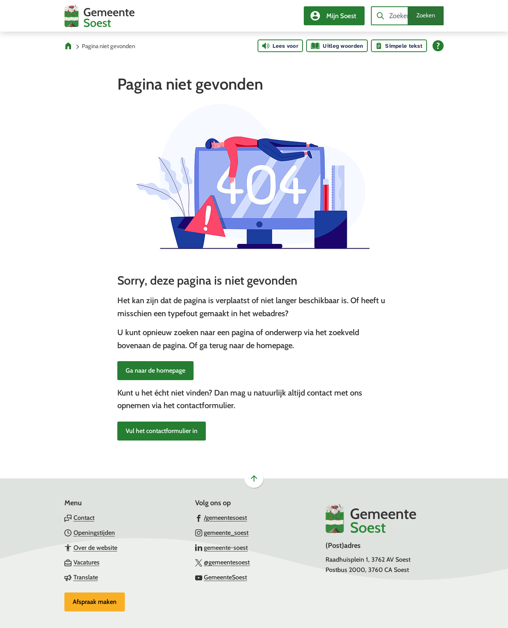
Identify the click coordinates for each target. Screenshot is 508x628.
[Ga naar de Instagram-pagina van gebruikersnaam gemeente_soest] (222, 532)
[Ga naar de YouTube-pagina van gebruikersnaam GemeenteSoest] (221, 577)
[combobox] (407, 15)
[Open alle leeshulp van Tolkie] (438, 45)
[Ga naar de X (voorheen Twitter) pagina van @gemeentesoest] (222, 562)
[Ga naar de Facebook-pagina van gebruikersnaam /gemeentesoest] (221, 517)
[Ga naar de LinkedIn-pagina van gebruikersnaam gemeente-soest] (221, 547)
